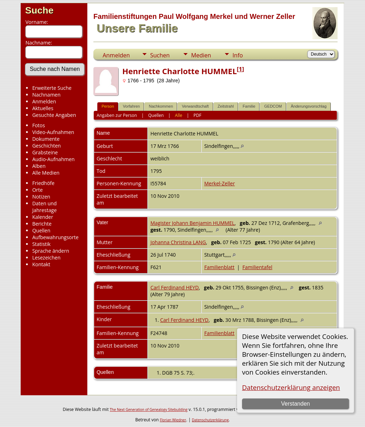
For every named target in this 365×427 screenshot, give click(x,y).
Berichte (41, 223)
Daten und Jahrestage (44, 207)
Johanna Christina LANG (178, 242)
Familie (249, 106)
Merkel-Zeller (219, 183)
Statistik (41, 244)
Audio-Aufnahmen (53, 159)
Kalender (42, 217)
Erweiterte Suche (51, 87)
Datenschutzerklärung (210, 419)
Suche (39, 10)
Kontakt (41, 264)
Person (108, 106)
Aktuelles (42, 108)
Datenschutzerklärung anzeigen (291, 387)
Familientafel (257, 267)
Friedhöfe (43, 183)
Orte (37, 189)
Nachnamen (46, 94)
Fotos (38, 125)
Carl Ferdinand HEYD (174, 287)
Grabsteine (45, 152)
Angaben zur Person (117, 115)
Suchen (160, 55)
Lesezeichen (46, 257)
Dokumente (46, 138)
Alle (178, 115)
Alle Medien (45, 172)
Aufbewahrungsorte (55, 237)
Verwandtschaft (195, 106)
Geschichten (46, 145)
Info (237, 55)
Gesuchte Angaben (54, 115)
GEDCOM (273, 106)
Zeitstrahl (226, 106)
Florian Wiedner (173, 419)
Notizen (41, 196)
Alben (38, 166)
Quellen (41, 230)
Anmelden (44, 101)
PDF (197, 115)
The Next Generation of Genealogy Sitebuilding (148, 409)
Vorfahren (131, 106)
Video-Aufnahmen (53, 132)
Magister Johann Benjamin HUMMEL (192, 223)
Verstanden (295, 404)
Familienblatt (219, 267)
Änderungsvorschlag (309, 106)
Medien (201, 55)
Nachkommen (161, 106)
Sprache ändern (50, 250)
